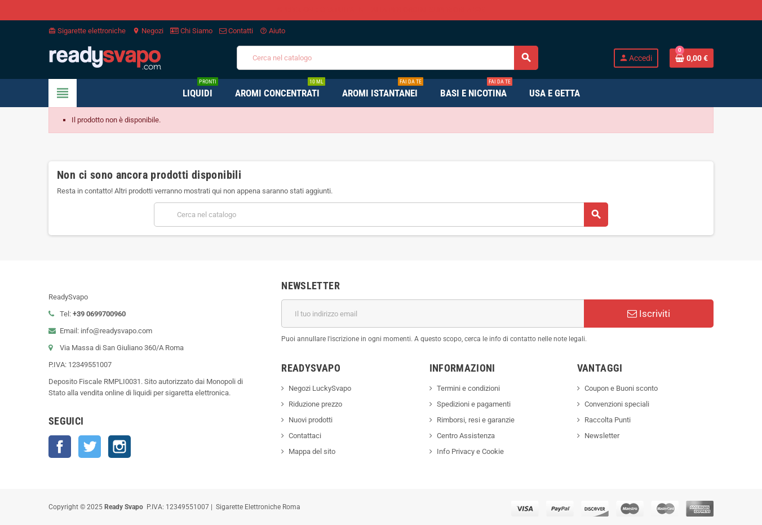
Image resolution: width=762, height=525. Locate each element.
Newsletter (601, 435)
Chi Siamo (191, 31)
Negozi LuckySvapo (320, 388)
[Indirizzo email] (432, 313)
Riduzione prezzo (315, 404)
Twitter (89, 446)
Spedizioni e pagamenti (474, 404)
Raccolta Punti (607, 420)
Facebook (59, 446)
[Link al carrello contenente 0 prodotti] (692, 58)
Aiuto (272, 31)
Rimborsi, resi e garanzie (476, 420)
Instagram (119, 446)
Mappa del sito (312, 451)
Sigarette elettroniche (87, 31)
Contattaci (305, 435)
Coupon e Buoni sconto (621, 388)
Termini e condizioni (468, 388)
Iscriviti (648, 313)
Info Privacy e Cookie (470, 451)
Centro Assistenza (466, 435)
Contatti (236, 31)
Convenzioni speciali (616, 404)
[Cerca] (387, 58)
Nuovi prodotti (311, 420)
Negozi (147, 31)
